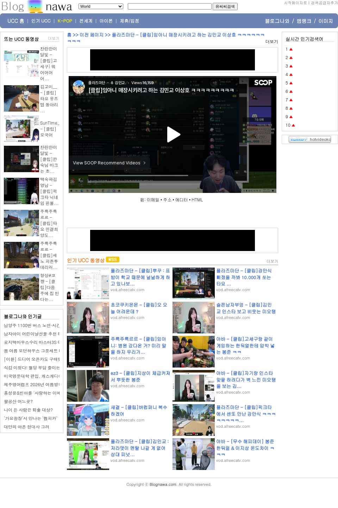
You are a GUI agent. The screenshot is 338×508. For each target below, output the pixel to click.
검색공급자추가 (324, 2)
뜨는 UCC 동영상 (21, 39)
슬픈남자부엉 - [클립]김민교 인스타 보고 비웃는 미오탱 (246, 307)
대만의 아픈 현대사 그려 (26, 426)
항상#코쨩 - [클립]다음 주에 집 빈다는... (49, 287)
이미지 (325, 20)
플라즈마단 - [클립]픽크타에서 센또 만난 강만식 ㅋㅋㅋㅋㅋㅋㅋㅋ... (246, 413)
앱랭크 (303, 20)
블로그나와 (277, 20)
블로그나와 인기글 (23, 316)
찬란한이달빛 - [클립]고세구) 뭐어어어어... (48, 63)
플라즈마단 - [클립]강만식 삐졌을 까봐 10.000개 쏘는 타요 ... (244, 277)
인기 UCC (41, 21)
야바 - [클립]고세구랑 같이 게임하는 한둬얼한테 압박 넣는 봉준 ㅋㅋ (245, 345)
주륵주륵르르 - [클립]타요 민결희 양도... (49, 223)
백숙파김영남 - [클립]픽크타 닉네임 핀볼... (49, 191)
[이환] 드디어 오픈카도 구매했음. (36, 359)
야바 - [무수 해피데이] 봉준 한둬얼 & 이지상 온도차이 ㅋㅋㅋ (245, 447)
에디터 (181, 199)
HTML (197, 199)
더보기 (54, 38)
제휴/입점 (129, 21)
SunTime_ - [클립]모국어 (50, 129)
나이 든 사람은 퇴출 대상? (28, 410)
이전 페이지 (92, 34)
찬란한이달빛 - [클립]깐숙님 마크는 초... (49, 159)
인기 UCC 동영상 (86, 260)
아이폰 (106, 21)
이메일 (153, 199)
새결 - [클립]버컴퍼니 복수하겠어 (139, 410)
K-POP (65, 21)
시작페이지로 (295, 2)
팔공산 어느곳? (18, 401)
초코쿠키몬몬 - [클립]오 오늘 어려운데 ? (139, 307)
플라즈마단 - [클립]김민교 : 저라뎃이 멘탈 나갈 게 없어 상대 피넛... (140, 447)
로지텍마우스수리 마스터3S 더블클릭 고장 (44, 342)
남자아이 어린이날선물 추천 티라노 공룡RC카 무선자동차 (58, 334)
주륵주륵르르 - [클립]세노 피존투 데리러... (49, 255)
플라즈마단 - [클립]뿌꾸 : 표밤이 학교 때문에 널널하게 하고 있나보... (140, 277)
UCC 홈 (15, 20)
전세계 (86, 21)
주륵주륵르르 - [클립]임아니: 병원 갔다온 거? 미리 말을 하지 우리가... (138, 345)
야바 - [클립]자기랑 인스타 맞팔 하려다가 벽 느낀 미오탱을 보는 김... (246, 379)
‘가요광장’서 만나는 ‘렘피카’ (30, 418)
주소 (167, 199)
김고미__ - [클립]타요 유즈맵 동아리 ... (49, 98)
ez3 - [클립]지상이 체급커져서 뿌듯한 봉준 (140, 376)
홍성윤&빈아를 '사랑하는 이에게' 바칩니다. (45, 393)
